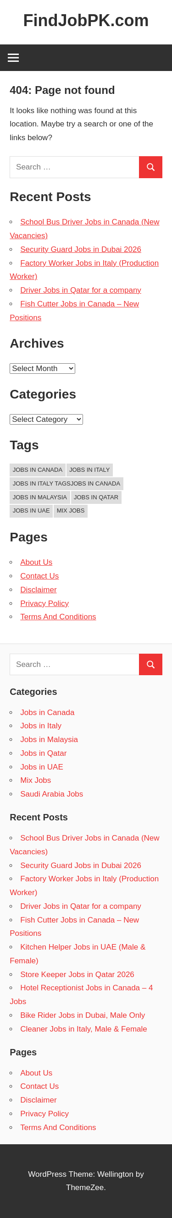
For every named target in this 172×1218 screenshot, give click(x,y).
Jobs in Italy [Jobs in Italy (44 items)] (89, 469)
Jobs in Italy (40, 725)
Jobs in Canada (47, 712)
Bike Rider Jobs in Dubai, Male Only (82, 1015)
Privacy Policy (44, 603)
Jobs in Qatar (43, 753)
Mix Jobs (35, 780)
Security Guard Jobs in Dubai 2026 (80, 249)
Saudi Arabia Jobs (51, 794)
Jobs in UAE (41, 767)
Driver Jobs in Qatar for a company (80, 290)
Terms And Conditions (58, 616)
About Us (36, 562)
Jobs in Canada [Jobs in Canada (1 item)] (37, 469)
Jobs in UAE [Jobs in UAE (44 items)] (31, 510)
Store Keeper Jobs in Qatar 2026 (77, 974)
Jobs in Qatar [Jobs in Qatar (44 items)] (96, 497)
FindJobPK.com (86, 20)
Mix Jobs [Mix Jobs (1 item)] (71, 510)
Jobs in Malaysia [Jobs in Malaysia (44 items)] (40, 497)
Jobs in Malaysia (49, 739)
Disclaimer (38, 589)
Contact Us (39, 576)
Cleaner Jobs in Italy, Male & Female (83, 1029)
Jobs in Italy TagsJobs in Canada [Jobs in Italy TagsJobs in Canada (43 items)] (66, 483)
